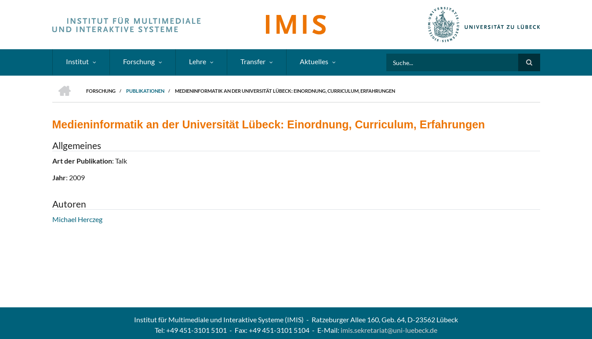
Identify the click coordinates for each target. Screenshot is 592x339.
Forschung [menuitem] (139, 61)
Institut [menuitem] (77, 61)
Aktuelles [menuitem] (314, 61)
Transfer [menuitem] (252, 61)
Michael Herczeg (77, 219)
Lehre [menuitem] (197, 61)
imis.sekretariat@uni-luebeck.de (389, 330)
